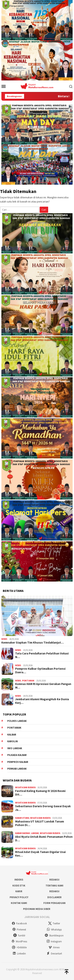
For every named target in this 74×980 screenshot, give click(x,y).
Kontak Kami (19, 903)
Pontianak (28, 680)
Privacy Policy (19, 897)
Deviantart (54, 953)
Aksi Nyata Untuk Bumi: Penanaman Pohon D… (44, 838)
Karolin (12, 741)
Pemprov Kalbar (17, 762)
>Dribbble (19, 947)
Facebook (19, 923)
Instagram (54, 941)
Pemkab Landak (17, 768)
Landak (35, 833)
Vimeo (54, 947)
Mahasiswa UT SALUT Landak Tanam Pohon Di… (39, 823)
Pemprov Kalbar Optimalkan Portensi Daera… (40, 670)
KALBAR (11, 734)
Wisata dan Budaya (25, 787)
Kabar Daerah (22, 833)
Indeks (18, 879)
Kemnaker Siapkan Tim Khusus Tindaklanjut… (32, 642)
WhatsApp (54, 929)
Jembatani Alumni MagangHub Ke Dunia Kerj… (42, 701)
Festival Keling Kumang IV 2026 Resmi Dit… (40, 792)
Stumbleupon (54, 935)
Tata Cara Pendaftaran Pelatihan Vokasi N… (42, 655)
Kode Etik (18, 885)
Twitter (54, 923)
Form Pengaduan (54, 903)
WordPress (19, 941)
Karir (18, 891)
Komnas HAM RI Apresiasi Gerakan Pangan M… (43, 685)
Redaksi (54, 879)
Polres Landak (17, 721)
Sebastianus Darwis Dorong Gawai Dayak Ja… (43, 808)
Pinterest (19, 929)
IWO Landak (14, 748)
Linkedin (19, 953)
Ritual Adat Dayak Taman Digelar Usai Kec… (40, 853)
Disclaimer (54, 897)
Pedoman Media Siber (36, 909)
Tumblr (19, 935)
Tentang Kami (54, 885)
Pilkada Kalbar (17, 755)
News (4, 639)
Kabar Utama (22, 818)
